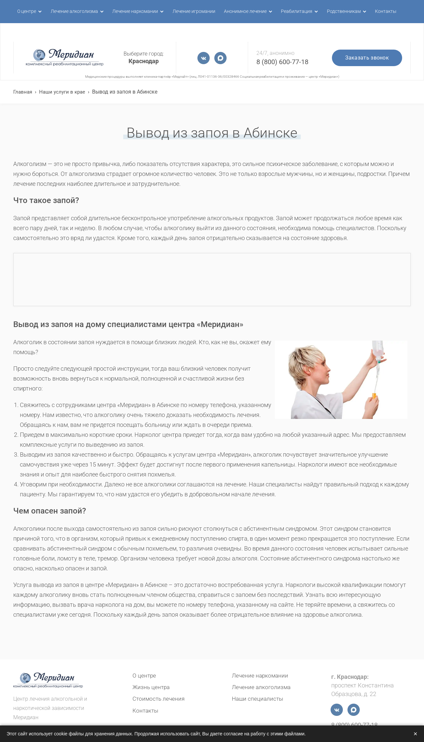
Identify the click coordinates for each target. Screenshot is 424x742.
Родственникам (335, 11)
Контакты (377, 11)
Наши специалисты (258, 698)
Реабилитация (288, 11)
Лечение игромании (187, 11)
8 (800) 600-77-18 (282, 43)
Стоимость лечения (159, 698)
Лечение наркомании (130, 11)
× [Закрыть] (415, 733)
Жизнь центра (151, 686)
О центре (22, 11)
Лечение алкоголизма (69, 11)
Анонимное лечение (238, 11)
